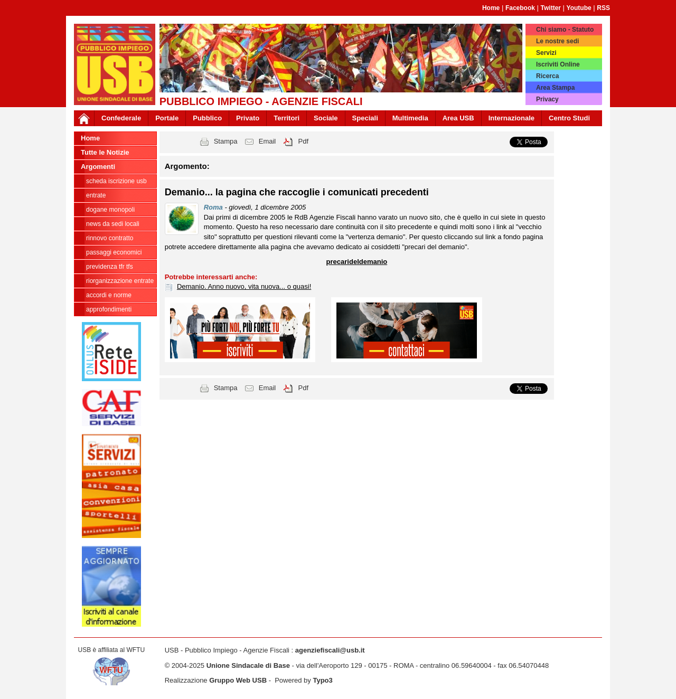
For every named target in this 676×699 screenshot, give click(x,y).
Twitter (551, 8)
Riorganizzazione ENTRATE (120, 281)
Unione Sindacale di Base (248, 665)
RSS (603, 8)
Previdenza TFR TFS (109, 266)
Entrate (96, 195)
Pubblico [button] (207, 118)
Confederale (121, 118)
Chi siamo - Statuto (565, 29)
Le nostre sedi (557, 41)
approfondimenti (109, 309)
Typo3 (322, 680)
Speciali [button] (365, 118)
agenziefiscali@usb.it (330, 650)
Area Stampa (555, 87)
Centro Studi (569, 118)
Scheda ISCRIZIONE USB (116, 181)
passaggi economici (114, 252)
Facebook (520, 8)
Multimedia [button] (410, 118)
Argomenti (98, 167)
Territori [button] (286, 118)
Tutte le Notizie (105, 152)
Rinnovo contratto (109, 238)
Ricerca (547, 76)
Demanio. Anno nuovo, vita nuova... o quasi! (244, 286)
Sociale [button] (326, 118)
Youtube (579, 8)
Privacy (547, 99)
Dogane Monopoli (110, 209)
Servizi (546, 52)
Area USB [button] (458, 118)
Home (491, 8)
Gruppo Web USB (238, 680)
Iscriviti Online (558, 64)
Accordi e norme (109, 295)
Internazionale (511, 118)
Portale (167, 118)
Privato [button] (247, 118)
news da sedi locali (112, 224)
